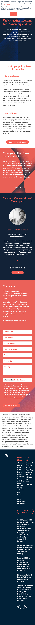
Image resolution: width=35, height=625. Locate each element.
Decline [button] (21, 14)
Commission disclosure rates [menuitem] (21, 481)
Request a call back (17, 142)
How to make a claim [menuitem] (19, 467)
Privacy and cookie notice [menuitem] (21, 497)
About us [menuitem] (20, 463)
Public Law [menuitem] (29, 477)
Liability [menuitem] (28, 467)
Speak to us (18, 273)
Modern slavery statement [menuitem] (20, 488)
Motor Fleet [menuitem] (29, 470)
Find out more (7, 4)
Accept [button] (13, 14)
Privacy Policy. (18, 398)
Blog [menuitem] (18, 492)
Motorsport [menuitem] (29, 484)
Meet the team (17, 268)
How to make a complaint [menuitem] (20, 474)
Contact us (17, 187)
